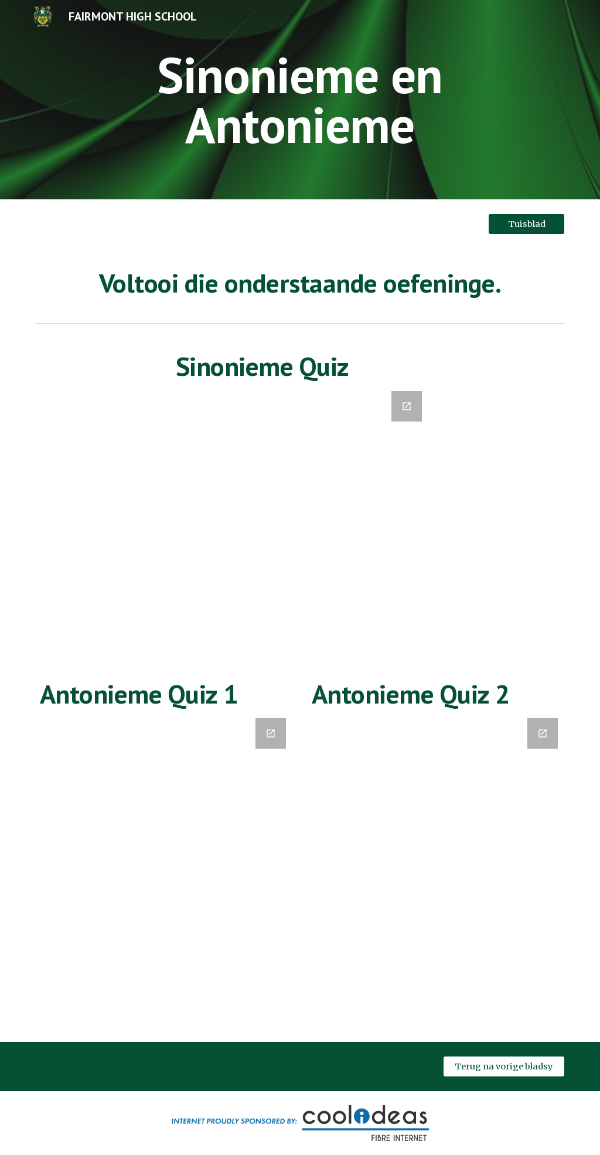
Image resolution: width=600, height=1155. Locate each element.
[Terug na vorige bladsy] (504, 1067)
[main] (299, 100)
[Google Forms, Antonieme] (164, 867)
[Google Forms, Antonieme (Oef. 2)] (436, 873)
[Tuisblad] (526, 223)
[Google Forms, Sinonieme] (300, 516)
